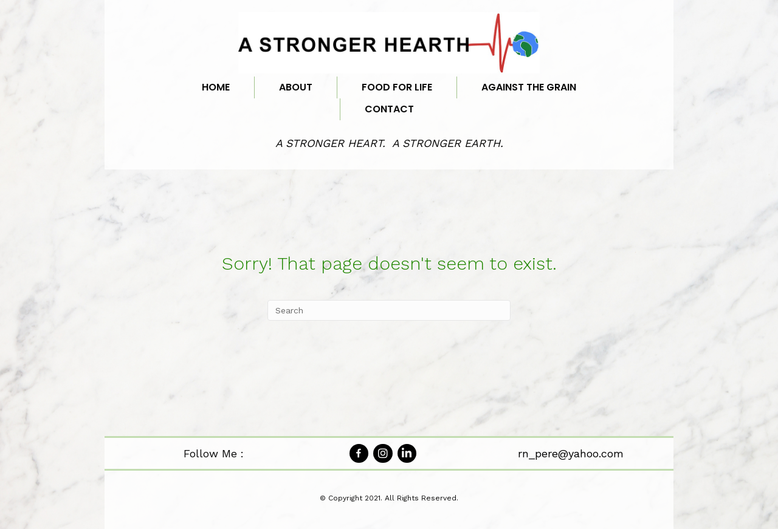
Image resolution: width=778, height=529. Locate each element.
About (295, 87)
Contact (389, 109)
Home (216, 87)
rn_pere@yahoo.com (571, 453)
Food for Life (397, 87)
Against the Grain (528, 87)
